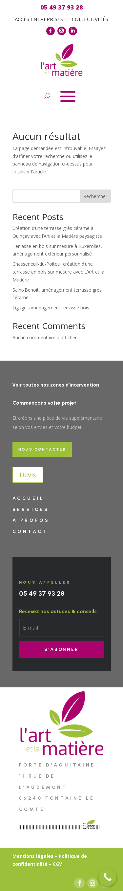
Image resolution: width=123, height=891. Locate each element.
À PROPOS (31, 520)
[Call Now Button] (107, 877)
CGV (57, 864)
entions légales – (37, 856)
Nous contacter (42, 449)
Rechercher (95, 196)
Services (30, 509)
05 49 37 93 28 (41, 593)
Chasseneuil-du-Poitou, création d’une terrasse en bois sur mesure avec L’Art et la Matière (58, 272)
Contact (30, 531)
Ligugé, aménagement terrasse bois (50, 307)
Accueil (28, 498)
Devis (28, 474)
